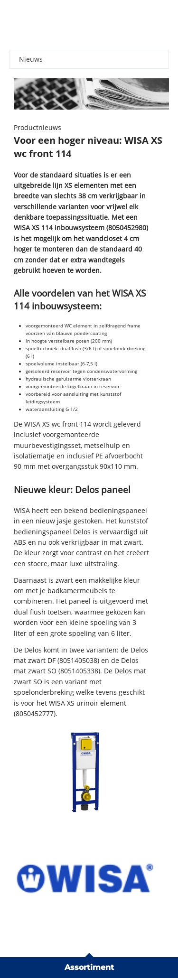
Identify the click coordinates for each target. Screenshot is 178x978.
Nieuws (31, 59)
